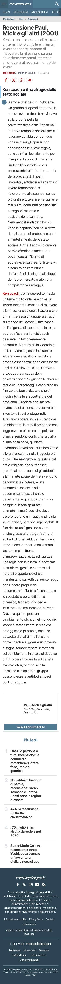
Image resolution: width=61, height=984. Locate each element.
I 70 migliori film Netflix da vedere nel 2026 (25, 831)
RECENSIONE (9, 73)
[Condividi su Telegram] (29, 80)
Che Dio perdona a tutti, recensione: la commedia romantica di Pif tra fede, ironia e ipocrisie (24, 761)
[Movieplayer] (30, 877)
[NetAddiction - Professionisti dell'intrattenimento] (38, 944)
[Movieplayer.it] (20, 4)
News (6, 12)
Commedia (42, 709)
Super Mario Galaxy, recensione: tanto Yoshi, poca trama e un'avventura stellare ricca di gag (25, 853)
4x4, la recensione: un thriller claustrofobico (24, 813)
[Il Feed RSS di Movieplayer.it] (43, 884)
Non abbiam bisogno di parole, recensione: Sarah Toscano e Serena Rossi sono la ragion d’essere (25, 790)
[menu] (4, 4)
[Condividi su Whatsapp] (21, 80)
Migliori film (40, 12)
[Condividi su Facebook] (6, 80)
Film (21, 19)
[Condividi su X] (13, 80)
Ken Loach (11, 293)
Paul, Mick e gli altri (38, 705)
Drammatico (30, 712)
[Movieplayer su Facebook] (17, 884)
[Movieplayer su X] (24, 884)
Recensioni (21, 12)
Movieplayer (9, 19)
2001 (31, 709)
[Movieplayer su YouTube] (37, 884)
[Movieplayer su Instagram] (30, 884)
